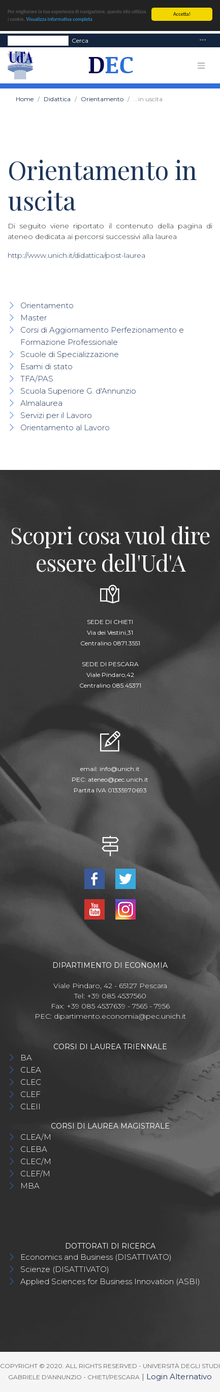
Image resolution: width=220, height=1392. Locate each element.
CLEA (30, 1070)
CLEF (30, 1094)
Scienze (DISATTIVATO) (64, 1269)
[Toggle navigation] (202, 40)
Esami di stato (46, 366)
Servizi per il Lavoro (56, 415)
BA (26, 1057)
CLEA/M (35, 1137)
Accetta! (182, 14)
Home (25, 99)
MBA (30, 1186)
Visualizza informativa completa (59, 19)
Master (33, 317)
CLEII (30, 1106)
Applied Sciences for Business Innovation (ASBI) (110, 1281)
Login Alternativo (179, 1376)
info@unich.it (120, 769)
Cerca (80, 40)
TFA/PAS (36, 378)
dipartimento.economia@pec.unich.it (120, 1016)
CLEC (30, 1082)
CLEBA (33, 1149)
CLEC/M (35, 1161)
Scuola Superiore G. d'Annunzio (78, 391)
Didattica (57, 99)
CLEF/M (35, 1173)
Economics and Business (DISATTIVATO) (96, 1257)
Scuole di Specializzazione (69, 354)
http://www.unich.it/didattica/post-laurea (76, 255)
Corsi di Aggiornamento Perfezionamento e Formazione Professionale (102, 336)
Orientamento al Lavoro (65, 427)
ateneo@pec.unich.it (118, 779)
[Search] (38, 40)
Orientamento (102, 99)
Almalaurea (41, 403)
